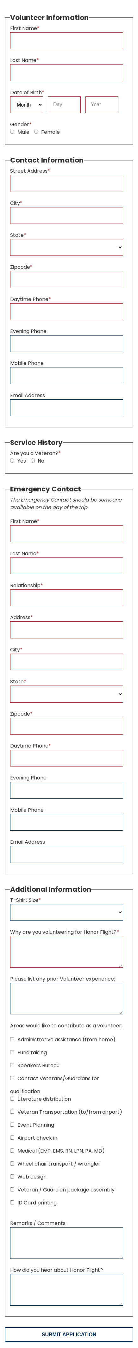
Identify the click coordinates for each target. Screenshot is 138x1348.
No (38, 461)
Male (19, 132)
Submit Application (69, 1334)
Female (47, 132)
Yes (18, 461)
